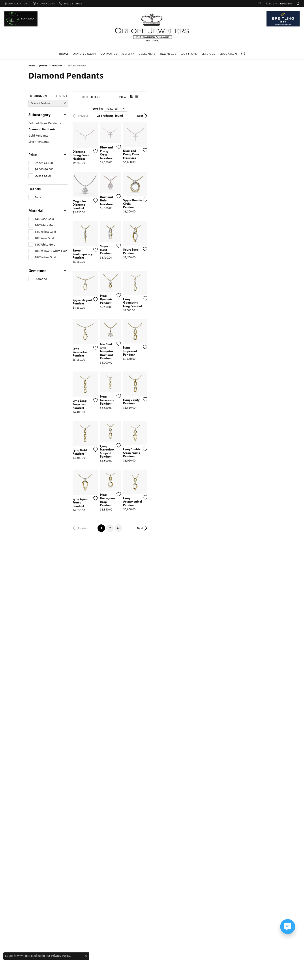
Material (35, 210)
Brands (34, 189)
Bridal (63, 54)
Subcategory (39, 114)
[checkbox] (40, 163)
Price (32, 154)
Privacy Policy (60, 955)
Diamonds (108, 54)
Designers (147, 54)
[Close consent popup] (85, 956)
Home (31, 65)
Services (208, 54)
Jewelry (128, 54)
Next (268, 115)
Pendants (57, 65)
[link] (16, 3)
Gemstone (37, 270)
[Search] (243, 53)
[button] (260, 3)
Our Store (189, 54)
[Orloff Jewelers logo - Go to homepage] (152, 27)
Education (228, 54)
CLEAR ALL (61, 96)
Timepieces (168, 54)
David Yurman (84, 54)
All (182, 798)
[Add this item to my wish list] (135, 192)
